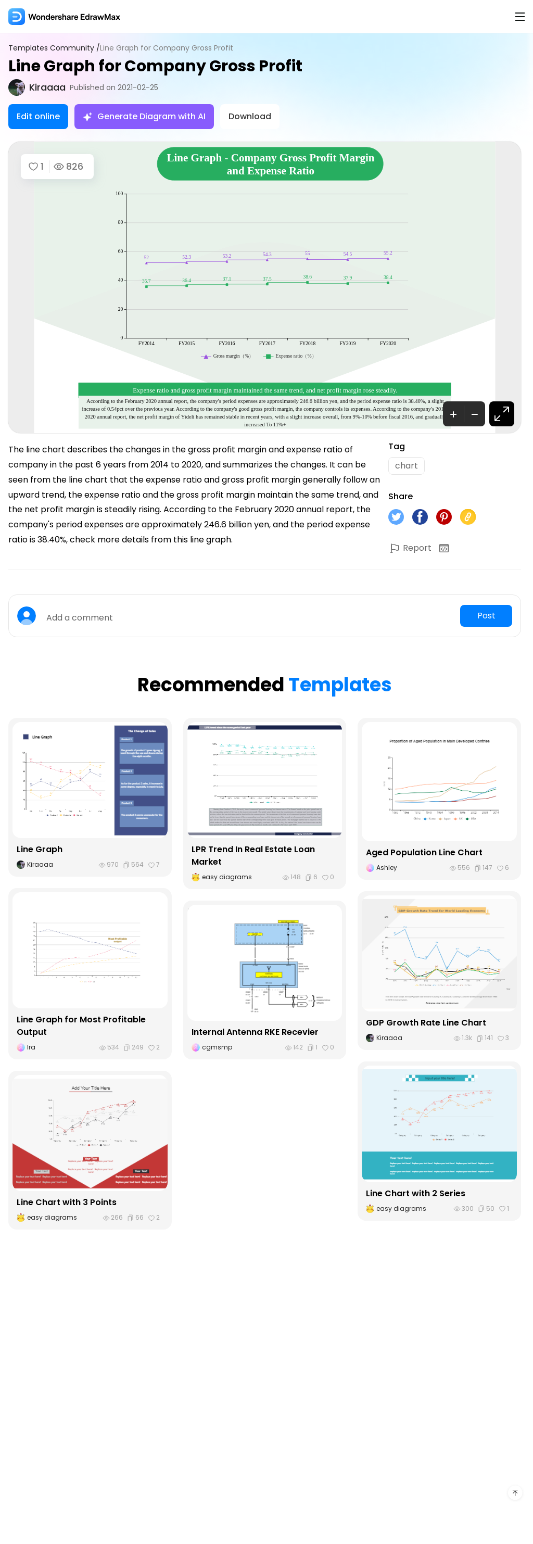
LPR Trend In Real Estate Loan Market (253, 855)
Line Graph (39, 849)
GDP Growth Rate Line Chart (426, 1023)
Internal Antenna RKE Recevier (255, 1032)
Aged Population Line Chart (424, 852)
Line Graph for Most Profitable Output (81, 1026)
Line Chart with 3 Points (67, 1202)
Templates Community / (54, 48)
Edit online (38, 116)
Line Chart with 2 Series (415, 1193)
